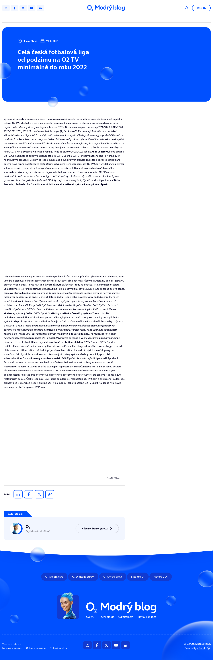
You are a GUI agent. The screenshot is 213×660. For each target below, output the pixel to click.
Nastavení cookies (12, 648)
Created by (198, 648)
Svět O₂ (70, 17)
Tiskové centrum (59, 648)
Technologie (90, 17)
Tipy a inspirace (137, 17)
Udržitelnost (113, 17)
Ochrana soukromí (36, 648)
